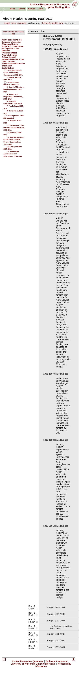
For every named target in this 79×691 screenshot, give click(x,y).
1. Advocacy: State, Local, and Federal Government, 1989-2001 (13, 72)
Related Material (9, 57)
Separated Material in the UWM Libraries (13, 60)
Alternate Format (9, 55)
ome (12, 9)
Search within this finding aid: (13, 33)
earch (22, 9)
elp (41, 9)
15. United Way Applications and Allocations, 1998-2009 (12, 154)
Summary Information (11, 42)
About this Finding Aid (12, 40)
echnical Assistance (57, 661)
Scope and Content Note (12, 46)
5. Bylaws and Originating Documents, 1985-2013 (13, 96)
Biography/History (10, 44)
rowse (31, 9)
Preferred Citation (9, 53)
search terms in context (15, 23)
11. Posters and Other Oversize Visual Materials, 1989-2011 (13, 127)
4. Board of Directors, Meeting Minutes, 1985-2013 (13, 89)
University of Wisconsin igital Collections (33, 664)
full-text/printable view (52, 23)
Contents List (8, 68)
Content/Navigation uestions (28, 661)
